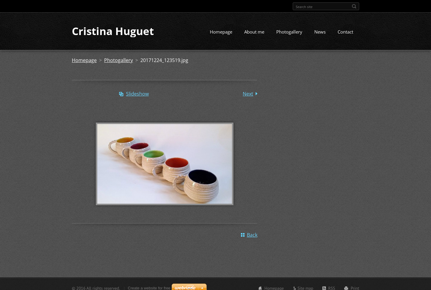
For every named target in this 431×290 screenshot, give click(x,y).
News (320, 32)
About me (254, 32)
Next (248, 94)
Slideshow (137, 94)
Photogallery (289, 32)
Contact (345, 32)
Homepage (221, 32)
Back (252, 235)
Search (354, 6)
